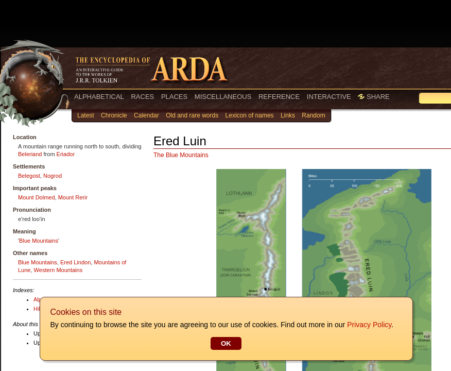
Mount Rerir (73, 197)
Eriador (66, 154)
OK (225, 343)
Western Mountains (58, 270)
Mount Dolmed (36, 197)
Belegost (29, 176)
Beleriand (30, 154)
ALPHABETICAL (99, 96)
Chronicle (114, 115)
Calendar (146, 115)
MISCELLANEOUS (223, 96)
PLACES (174, 96)
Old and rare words (192, 115)
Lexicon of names (250, 115)
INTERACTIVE (329, 96)
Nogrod (52, 176)
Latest (85, 115)
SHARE (373, 96)
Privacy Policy (368, 325)
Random (313, 115)
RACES (142, 96)
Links (288, 115)
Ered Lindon (75, 262)
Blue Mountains (38, 241)
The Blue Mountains (181, 155)
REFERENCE (279, 96)
